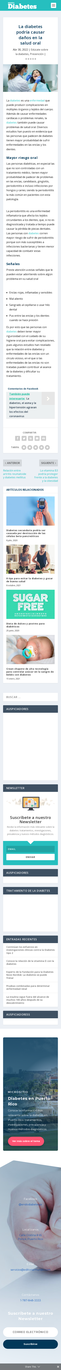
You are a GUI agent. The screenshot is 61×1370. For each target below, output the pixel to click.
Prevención (37, 54)
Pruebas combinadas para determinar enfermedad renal (28, 987)
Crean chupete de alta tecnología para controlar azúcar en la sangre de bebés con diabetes (30, 671)
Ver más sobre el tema (26, 1141)
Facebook (30, 1199)
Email (30, 1264)
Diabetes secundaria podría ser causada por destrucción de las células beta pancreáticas (26, 533)
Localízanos (30, 1229)
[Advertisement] (30, 746)
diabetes (15, 100)
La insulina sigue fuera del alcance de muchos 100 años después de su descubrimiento (27, 999)
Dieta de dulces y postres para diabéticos (25, 625)
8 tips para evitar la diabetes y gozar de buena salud (29, 580)
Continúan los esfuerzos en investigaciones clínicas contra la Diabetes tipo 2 (30, 949)
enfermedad (37, 100)
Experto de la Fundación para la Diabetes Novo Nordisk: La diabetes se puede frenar (29, 974)
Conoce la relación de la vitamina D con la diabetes (30, 962)
